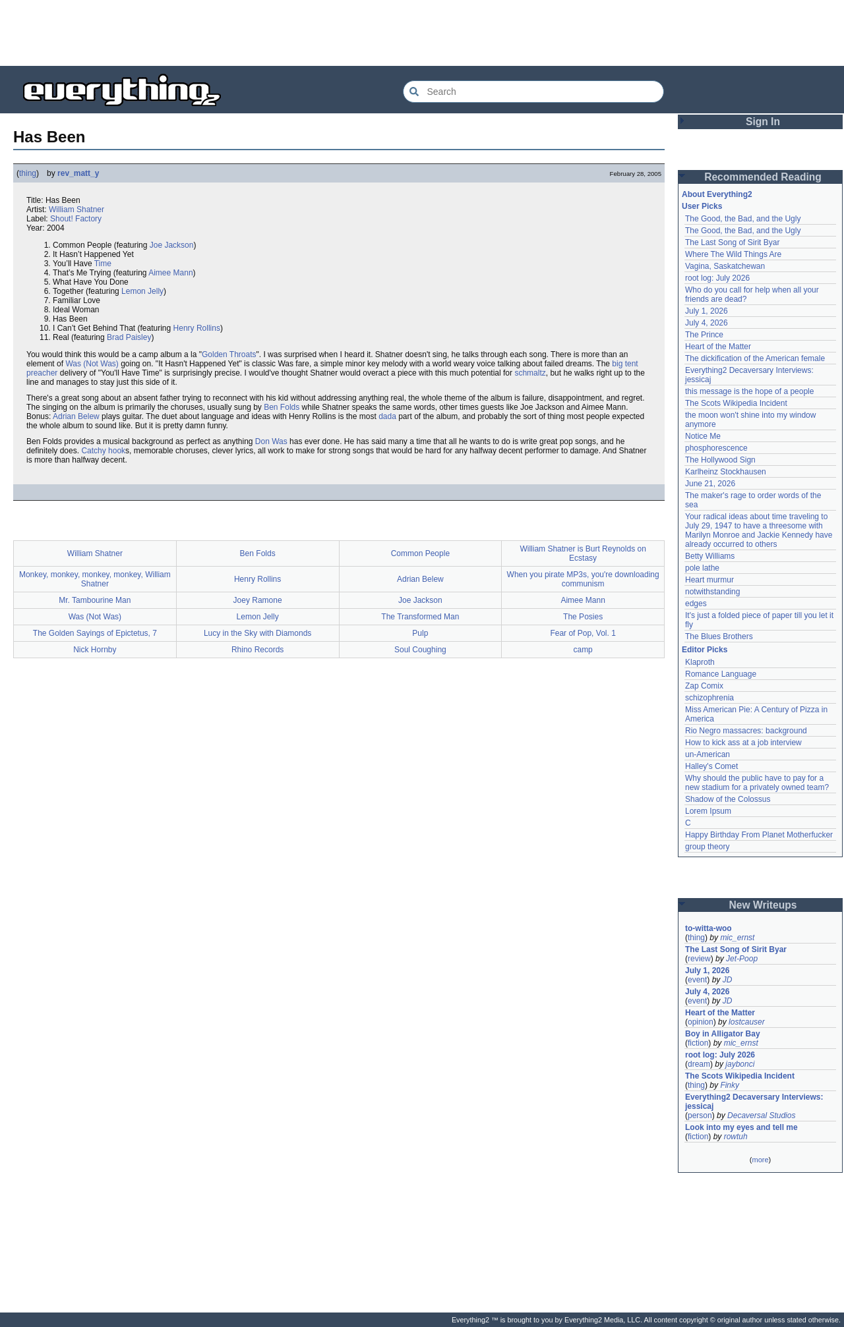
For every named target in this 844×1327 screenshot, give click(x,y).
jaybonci (739, 1064)
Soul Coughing (420, 649)
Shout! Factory (76, 218)
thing (27, 173)
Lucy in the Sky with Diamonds (257, 633)
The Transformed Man (420, 616)
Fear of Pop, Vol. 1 (582, 633)
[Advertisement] (422, 33)
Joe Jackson (172, 245)
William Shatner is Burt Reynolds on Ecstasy (583, 553)
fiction (698, 1043)
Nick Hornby (94, 649)
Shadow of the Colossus (727, 799)
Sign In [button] (763, 121)
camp (582, 649)
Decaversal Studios (761, 1115)
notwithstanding (712, 591)
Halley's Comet (711, 766)
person (700, 1115)
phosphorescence (716, 448)
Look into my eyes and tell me (741, 1127)
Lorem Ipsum (708, 811)
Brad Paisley (129, 337)
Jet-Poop (742, 958)
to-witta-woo (708, 928)
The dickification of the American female (755, 358)
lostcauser (747, 1022)
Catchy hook (103, 450)
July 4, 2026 (706, 322)
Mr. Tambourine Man (95, 600)
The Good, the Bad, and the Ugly (742, 218)
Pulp (420, 633)
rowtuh (736, 1136)
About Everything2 (717, 194)
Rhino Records (257, 649)
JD (728, 979)
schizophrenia (709, 697)
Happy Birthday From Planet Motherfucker (759, 834)
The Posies (583, 616)
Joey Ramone (257, 600)
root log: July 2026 (717, 278)
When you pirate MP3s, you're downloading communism (583, 579)
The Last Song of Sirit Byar (732, 242)
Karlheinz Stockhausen (725, 471)
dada (387, 416)
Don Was (271, 441)
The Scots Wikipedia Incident (736, 403)
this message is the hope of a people (749, 391)
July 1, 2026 (706, 311)
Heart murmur (709, 579)
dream (699, 1064)
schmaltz (529, 373)
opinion (700, 1022)
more (760, 1160)
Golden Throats (229, 354)
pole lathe (702, 568)
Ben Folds (281, 407)
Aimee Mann (170, 272)
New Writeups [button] (763, 905)
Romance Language (720, 674)
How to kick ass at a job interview (743, 742)
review (699, 958)
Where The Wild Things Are (733, 254)
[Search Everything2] (533, 91)
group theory (707, 846)
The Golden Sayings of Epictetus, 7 (95, 633)
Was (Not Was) (91, 363)
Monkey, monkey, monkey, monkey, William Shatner (95, 579)
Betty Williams (710, 556)
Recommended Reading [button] (763, 177)
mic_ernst (737, 937)
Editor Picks (704, 649)
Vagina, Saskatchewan (725, 266)
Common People (420, 553)
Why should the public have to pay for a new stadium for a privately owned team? (757, 783)
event (697, 979)
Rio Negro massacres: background (746, 730)
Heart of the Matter (718, 346)
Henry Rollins (196, 328)
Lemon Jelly (142, 291)
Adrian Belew (76, 416)
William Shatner (76, 209)
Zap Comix (704, 686)
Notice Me (703, 436)
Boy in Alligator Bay (722, 1033)
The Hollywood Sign (720, 460)
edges (696, 603)
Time (102, 263)
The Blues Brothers (719, 636)
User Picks (702, 206)
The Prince (704, 334)
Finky (729, 1085)
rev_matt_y (78, 173)
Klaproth (700, 662)
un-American (707, 754)
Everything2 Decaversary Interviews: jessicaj (755, 1101)
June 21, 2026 (710, 483)
